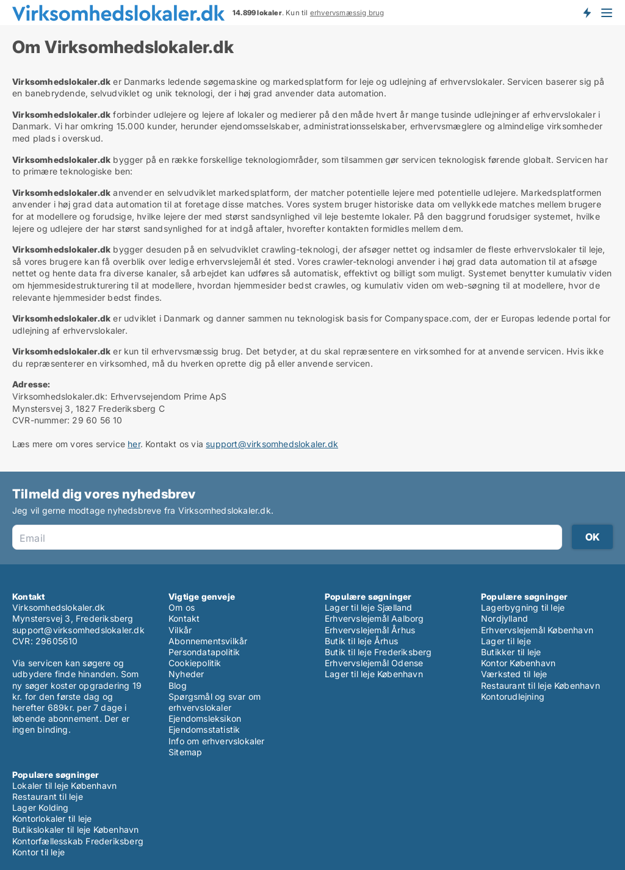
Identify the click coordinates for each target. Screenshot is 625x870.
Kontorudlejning (512, 696)
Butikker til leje (511, 652)
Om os (181, 607)
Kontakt (184, 618)
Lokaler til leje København (64, 785)
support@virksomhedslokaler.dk (272, 444)
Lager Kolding (40, 807)
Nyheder (186, 674)
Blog (177, 685)
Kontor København (518, 663)
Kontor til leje (38, 852)
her (134, 444)
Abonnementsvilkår (207, 641)
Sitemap (185, 752)
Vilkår (180, 630)
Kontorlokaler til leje (52, 818)
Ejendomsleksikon (204, 718)
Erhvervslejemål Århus (370, 630)
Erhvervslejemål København (537, 630)
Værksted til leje (514, 674)
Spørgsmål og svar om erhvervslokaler (214, 702)
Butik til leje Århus (361, 641)
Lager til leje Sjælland (369, 607)
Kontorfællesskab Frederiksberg (77, 841)
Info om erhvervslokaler (216, 741)
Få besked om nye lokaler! (586, 12)
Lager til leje (506, 641)
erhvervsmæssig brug (347, 13)
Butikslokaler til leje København (75, 829)
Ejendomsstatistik (204, 729)
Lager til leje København (374, 674)
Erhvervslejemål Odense (374, 663)
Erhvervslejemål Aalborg (374, 618)
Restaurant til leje (47, 796)
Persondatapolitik (204, 652)
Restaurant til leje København (540, 685)
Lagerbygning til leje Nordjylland (523, 613)
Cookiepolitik (195, 663)
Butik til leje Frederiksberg (378, 652)
